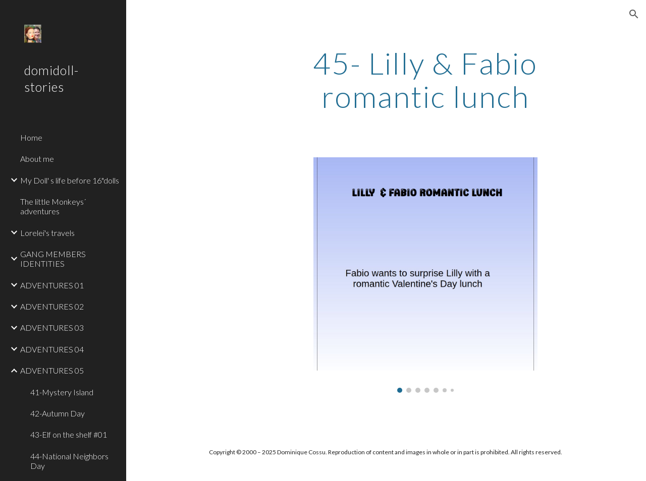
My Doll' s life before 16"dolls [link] (69, 180)
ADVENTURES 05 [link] (52, 370)
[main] (425, 79)
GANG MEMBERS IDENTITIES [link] (53, 258)
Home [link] (31, 137)
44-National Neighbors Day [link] (69, 460)
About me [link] (37, 158)
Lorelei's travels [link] (47, 232)
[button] (634, 14)
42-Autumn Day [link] (57, 413)
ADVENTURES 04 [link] (52, 349)
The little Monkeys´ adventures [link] (53, 206)
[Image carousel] (425, 275)
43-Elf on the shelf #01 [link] (68, 434)
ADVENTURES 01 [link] (52, 285)
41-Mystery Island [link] (61, 392)
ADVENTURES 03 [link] (52, 327)
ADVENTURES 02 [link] (52, 306)
